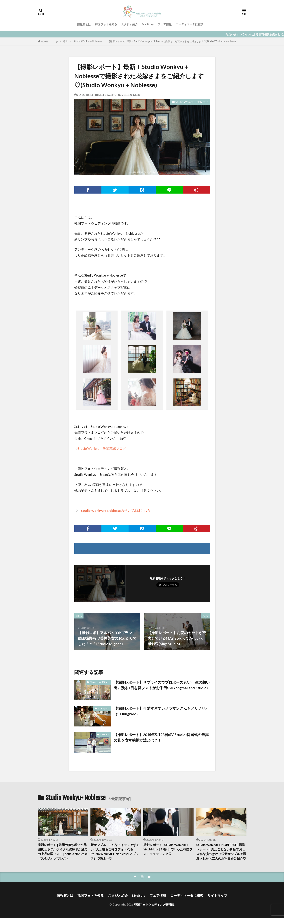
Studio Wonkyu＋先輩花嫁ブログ (102, 448)
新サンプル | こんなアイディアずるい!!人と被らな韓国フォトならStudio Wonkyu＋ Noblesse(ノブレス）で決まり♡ (114, 851)
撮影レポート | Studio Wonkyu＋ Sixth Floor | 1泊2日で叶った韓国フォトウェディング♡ (167, 849)
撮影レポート (137, 94)
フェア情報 (165, 24)
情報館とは (84, 24)
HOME (44, 41)
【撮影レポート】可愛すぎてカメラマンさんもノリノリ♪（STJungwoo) (160, 711)
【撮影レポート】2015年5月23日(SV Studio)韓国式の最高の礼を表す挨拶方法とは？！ (161, 737)
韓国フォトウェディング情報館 (154, 904)
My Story (148, 24)
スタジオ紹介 (129, 24)
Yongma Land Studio (99, 682)
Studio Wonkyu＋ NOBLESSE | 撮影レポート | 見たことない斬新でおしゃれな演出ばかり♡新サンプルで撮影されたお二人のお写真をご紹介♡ (221, 851)
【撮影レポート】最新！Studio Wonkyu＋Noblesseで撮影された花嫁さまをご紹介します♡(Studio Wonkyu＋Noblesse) (172, 41)
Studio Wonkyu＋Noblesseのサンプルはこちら (115, 511)
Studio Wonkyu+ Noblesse (87, 41)
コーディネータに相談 (189, 24)
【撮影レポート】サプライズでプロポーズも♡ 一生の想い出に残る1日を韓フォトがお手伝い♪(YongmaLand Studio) (162, 685)
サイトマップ (217, 895)
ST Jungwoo (103, 708)
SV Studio (104, 734)
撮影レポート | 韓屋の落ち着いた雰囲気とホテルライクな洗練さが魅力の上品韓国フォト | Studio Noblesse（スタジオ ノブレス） (63, 851)
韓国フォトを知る (106, 24)
